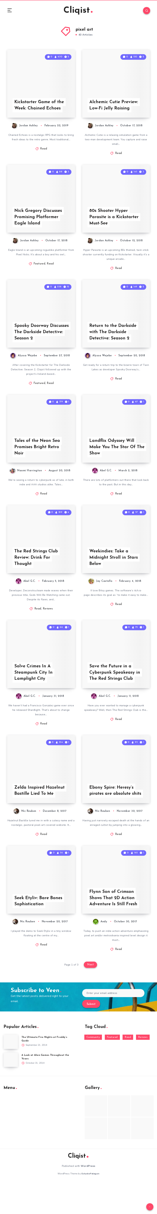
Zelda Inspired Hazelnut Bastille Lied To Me (39, 818)
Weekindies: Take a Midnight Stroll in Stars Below (113, 577)
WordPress (88, 1197)
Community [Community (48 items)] (93, 1068)
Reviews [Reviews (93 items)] (143, 1068)
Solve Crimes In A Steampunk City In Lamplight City (33, 695)
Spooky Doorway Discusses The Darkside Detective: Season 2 (41, 343)
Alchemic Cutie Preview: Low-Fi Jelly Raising (113, 109)
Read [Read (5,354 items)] (128, 1068)
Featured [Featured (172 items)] (112, 1068)
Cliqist (78, 10)
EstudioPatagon (90, 1204)
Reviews (48, 628)
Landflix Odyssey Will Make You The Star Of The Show (112, 462)
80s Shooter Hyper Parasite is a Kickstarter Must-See (114, 225)
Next (90, 996)
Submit (91, 1035)
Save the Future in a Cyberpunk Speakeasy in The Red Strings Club (114, 695)
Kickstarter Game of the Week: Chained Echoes (39, 109)
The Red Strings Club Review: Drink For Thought (36, 577)
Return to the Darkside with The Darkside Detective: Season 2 (113, 343)
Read (43, 153)
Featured (39, 272)
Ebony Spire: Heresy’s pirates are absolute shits (115, 818)
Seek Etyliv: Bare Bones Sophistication (38, 932)
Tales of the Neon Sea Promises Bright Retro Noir (37, 462)
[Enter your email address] (113, 1024)
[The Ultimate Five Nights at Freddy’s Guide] (11, 1073)
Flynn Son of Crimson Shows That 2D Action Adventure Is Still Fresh (113, 929)
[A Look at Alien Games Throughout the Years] (11, 1091)
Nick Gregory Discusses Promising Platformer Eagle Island (38, 225)
